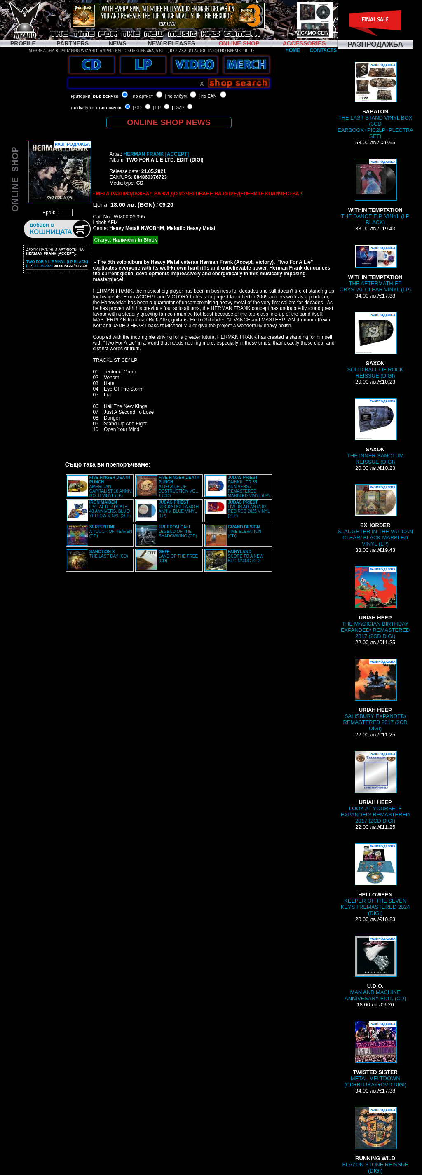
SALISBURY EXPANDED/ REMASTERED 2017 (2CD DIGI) (375, 695)
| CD (137, 107)
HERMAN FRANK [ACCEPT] (156, 154)
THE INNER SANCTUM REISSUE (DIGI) (375, 431)
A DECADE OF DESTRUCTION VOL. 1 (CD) (179, 486)
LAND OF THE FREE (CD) (178, 556)
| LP (157, 107)
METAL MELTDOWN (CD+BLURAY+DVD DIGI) (375, 1054)
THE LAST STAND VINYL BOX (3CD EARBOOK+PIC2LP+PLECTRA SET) (375, 100)
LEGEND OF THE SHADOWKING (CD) (178, 531)
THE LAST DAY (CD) (108, 553)
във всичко (105, 96)
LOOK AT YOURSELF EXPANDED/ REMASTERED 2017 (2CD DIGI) (375, 787)
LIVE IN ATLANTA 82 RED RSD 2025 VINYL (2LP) (249, 509)
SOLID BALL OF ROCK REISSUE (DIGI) (375, 345)
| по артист (142, 96)
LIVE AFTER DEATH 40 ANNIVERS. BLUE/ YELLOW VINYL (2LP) (110, 509)
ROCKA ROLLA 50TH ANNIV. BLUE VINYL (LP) (179, 509)
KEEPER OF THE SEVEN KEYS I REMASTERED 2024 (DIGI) (375, 879)
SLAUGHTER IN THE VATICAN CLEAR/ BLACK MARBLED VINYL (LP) (375, 515)
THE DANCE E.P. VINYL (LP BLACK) (375, 192)
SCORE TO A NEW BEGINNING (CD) (245, 556)
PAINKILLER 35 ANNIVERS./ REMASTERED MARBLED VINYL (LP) (249, 486)
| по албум (176, 96)
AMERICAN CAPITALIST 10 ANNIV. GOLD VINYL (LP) (111, 486)
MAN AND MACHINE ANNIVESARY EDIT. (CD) (375, 968)
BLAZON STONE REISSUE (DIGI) (375, 1140)
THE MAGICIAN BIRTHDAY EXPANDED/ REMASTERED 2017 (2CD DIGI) (375, 602)
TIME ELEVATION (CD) (244, 531)
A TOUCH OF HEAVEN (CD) (110, 531)
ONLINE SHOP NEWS (169, 122)
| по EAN (208, 96)
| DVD (178, 107)
